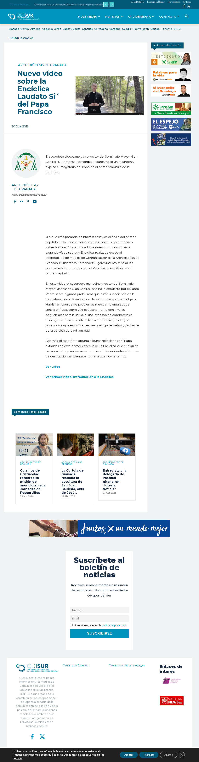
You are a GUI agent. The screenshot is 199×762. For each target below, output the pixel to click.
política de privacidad (114, 625)
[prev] (105, 4)
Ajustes (165, 755)
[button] (186, 16)
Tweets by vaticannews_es (127, 665)
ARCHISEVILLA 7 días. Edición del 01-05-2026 (57, 4)
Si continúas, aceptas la (98, 625)
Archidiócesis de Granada (42, 65)
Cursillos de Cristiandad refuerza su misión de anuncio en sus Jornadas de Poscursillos (32, 482)
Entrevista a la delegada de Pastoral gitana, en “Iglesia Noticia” (114, 480)
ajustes (22, 758)
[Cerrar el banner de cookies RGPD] (181, 754)
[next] (112, 4)
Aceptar (118, 755)
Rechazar (142, 755)
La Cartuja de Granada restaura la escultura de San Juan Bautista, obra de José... (72, 482)
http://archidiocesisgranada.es (25, 194)
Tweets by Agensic (75, 665)
